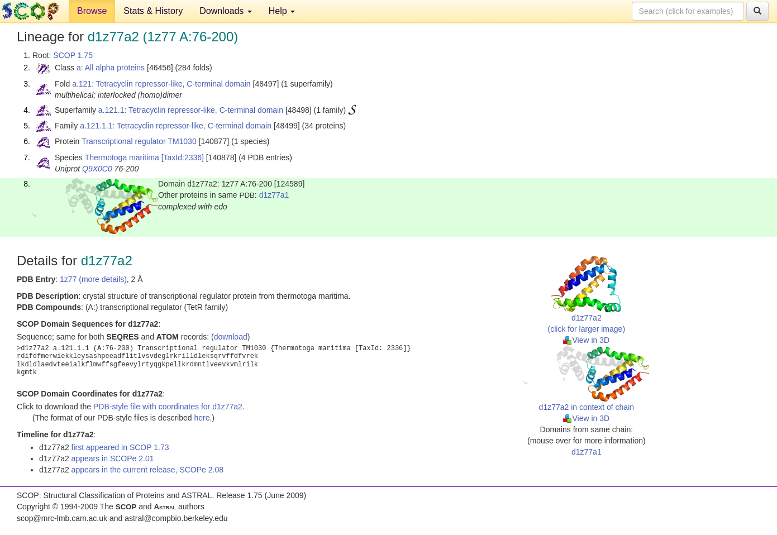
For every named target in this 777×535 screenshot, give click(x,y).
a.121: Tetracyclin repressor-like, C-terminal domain (161, 83)
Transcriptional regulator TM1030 (139, 141)
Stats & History (153, 11)
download (230, 336)
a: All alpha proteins (111, 67)
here (201, 417)
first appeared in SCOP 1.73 (120, 447)
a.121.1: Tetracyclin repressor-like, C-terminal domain (190, 110)
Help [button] (282, 11)
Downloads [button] (225, 11)
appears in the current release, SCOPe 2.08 (147, 469)
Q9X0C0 (97, 168)
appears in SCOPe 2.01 (112, 458)
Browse (92, 11)
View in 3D (586, 340)
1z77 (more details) (93, 279)
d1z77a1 (274, 194)
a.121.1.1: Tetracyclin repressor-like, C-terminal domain (175, 125)
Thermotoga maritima (122, 157)
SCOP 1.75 (73, 55)
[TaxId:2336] (182, 157)
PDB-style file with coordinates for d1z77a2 (167, 406)
